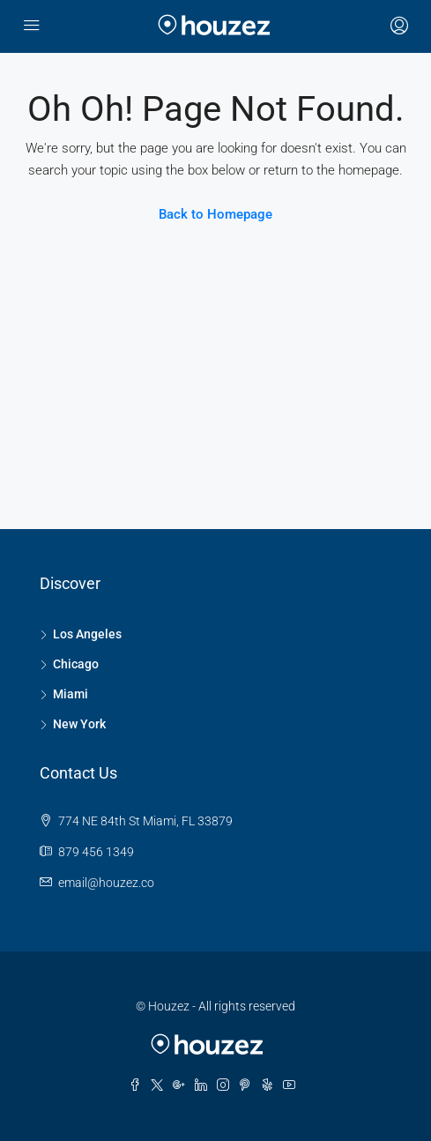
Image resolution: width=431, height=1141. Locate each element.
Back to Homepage (215, 214)
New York (79, 724)
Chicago (76, 664)
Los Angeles (87, 634)
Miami (70, 694)
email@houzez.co (106, 883)
